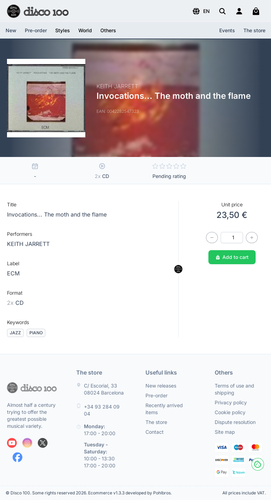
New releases (160, 386)
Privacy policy (231, 402)
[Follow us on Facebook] (17, 457)
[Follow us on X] (43, 443)
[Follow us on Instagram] (27, 443)
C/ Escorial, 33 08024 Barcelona (104, 389)
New (11, 30)
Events (227, 30)
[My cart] (256, 11)
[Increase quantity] (252, 237)
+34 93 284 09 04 (102, 410)
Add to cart (232, 257)
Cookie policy (230, 412)
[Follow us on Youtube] (12, 443)
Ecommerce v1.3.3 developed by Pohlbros (129, 492)
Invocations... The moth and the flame (57, 214)
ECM (13, 273)
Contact (154, 432)
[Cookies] (257, 464)
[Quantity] (232, 237)
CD (15, 302)
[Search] (222, 11)
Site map (225, 432)
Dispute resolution (235, 422)
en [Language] (201, 11)
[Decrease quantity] (212, 237)
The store (254, 30)
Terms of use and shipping (234, 389)
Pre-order (36, 30)
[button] (201, 11)
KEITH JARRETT (28, 243)
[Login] (239, 11)
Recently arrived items (164, 408)
